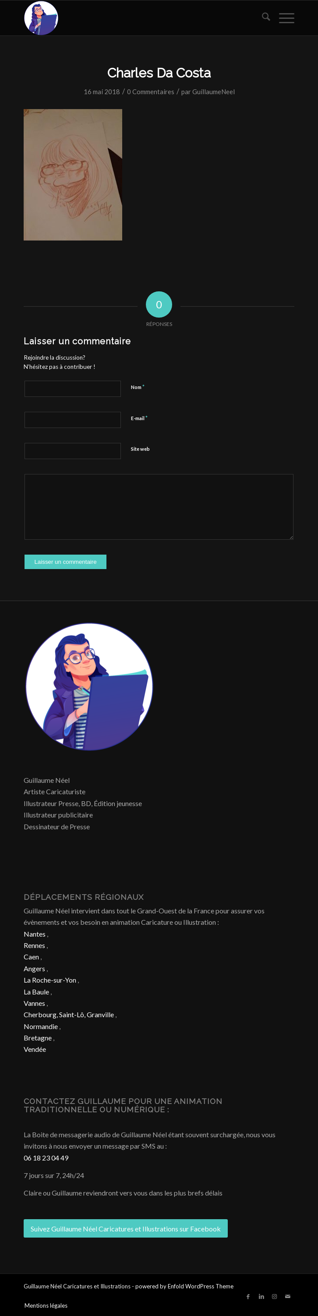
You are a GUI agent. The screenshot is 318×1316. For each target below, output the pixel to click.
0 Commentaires (150, 92)
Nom (138, 386)
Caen (31, 956)
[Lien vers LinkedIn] (261, 1296)
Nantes (35, 934)
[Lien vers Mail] (287, 1296)
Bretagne (38, 1037)
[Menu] (282, 17)
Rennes (34, 945)
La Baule (36, 991)
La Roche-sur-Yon (50, 980)
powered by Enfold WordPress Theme (184, 1286)
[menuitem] (261, 17)
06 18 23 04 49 (46, 1157)
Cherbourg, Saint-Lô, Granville (69, 1014)
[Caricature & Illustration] (132, 17)
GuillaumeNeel (213, 92)
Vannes (34, 1003)
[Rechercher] (261, 17)
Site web (140, 449)
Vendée (35, 1049)
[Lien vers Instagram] (274, 1296)
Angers (34, 968)
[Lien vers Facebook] (248, 1296)
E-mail (139, 417)
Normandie (41, 1026)
